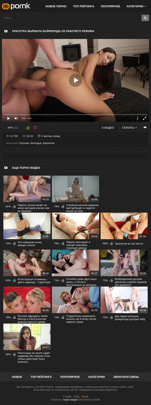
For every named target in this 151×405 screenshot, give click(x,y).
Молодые (36, 143)
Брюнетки (48, 143)
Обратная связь (126, 376)
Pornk (84, 396)
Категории (135, 6)
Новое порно (56, 6)
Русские (24, 143)
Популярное (110, 6)
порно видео (70, 399)
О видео (107, 127)
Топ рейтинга (83, 6)
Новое (17, 376)
